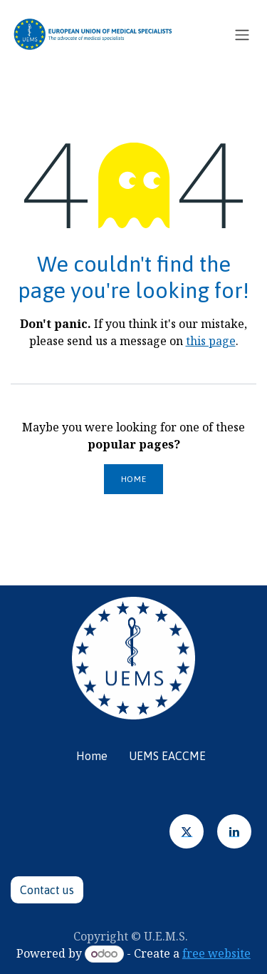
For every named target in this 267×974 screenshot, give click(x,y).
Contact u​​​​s (47, 889)
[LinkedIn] (234, 831)
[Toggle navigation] (242, 34)
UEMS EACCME (167, 755)
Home (133, 479)
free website (216, 953)
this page (211, 341)
